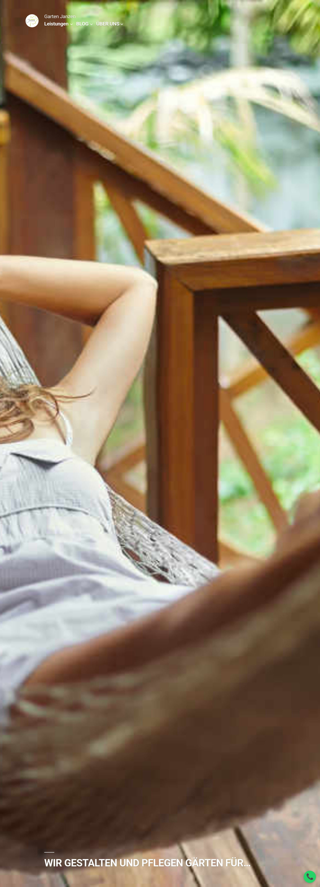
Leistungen (56, 24)
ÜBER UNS (107, 24)
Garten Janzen (60, 16)
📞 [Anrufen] (310, 877)
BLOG (82, 24)
